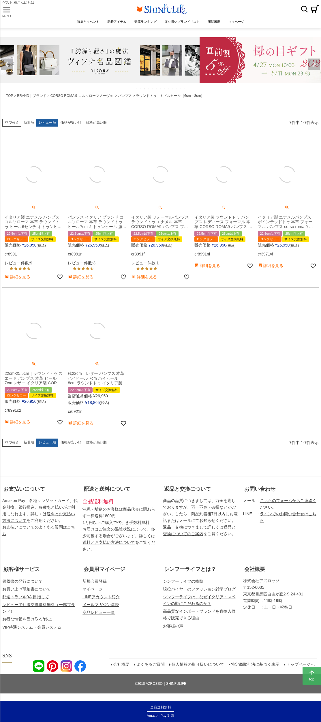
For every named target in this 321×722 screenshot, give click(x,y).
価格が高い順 (96, 127)
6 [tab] (156, 93)
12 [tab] (181, 93)
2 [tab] (140, 93)
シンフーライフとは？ (190, 574)
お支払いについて (24, 494)
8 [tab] (165, 93)
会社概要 (254, 574)
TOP (9, 100)
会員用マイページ (104, 574)
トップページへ (302, 670)
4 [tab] (148, 93)
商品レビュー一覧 (98, 617)
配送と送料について (107, 494)
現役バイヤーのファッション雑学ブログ (199, 593)
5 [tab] (152, 93)
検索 (304, 11)
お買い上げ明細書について (26, 593)
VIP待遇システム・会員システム (31, 631)
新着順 (29, 127)
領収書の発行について (22, 586)
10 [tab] (173, 93)
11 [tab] (177, 93)
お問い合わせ (259, 494)
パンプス (125, 100)
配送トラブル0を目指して (25, 601)
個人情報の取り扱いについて (199, 670)
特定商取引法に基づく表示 (257, 670)
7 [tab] (160, 93)
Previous (7, 69)
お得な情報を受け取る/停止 (27, 623)
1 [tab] (136, 93)
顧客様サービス (21, 574)
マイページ (92, 593)
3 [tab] (144, 93)
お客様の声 (173, 630)
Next (314, 69)
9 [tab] (169, 93)
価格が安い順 (71, 127)
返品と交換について (187, 494)
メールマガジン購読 (100, 609)
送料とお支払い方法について (108, 547)
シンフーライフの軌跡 (183, 586)
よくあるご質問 (152, 670)
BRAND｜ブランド (31, 100)
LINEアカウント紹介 (101, 601)
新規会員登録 (94, 586)
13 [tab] (185, 93)
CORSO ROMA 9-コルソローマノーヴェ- (82, 100)
